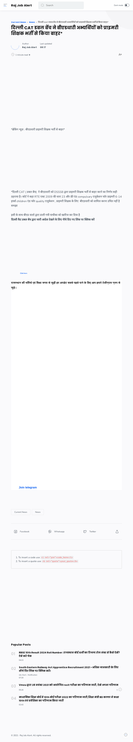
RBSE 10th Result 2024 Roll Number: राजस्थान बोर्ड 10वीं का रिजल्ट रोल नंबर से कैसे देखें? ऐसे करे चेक (70, 654)
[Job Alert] (23, 675)
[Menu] (6, 5)
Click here (23, 273)
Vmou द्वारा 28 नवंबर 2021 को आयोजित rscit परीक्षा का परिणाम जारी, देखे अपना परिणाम (67, 685)
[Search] (61, 5)
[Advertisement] (66, 89)
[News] (38, 512)
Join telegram (28, 487)
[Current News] (20, 512)
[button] (43, 5)
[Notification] (32, 675)
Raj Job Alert (22, 5)
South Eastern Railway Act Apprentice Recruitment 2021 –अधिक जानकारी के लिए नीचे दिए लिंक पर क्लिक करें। (70, 669)
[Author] (29, 47)
